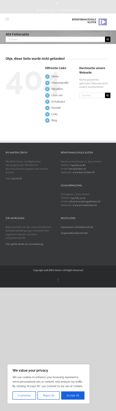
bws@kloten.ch (77, 168)
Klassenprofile (60, 82)
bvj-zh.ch (17, 178)
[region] (48, 384)
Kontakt (56, 107)
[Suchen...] (55, 39)
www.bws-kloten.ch (84, 172)
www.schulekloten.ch (85, 205)
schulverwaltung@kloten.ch (85, 201)
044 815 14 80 (78, 165)
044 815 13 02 (77, 198)
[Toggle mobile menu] (8, 19)
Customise (24, 395)
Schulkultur (58, 101)
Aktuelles (57, 88)
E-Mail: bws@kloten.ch (68, 10)
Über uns (57, 95)
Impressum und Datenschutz (77, 227)
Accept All (73, 395)
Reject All (48, 395)
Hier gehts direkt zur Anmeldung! (24, 244)
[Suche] (107, 39)
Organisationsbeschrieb (74, 233)
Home (55, 76)
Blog (54, 120)
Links (54, 114)
